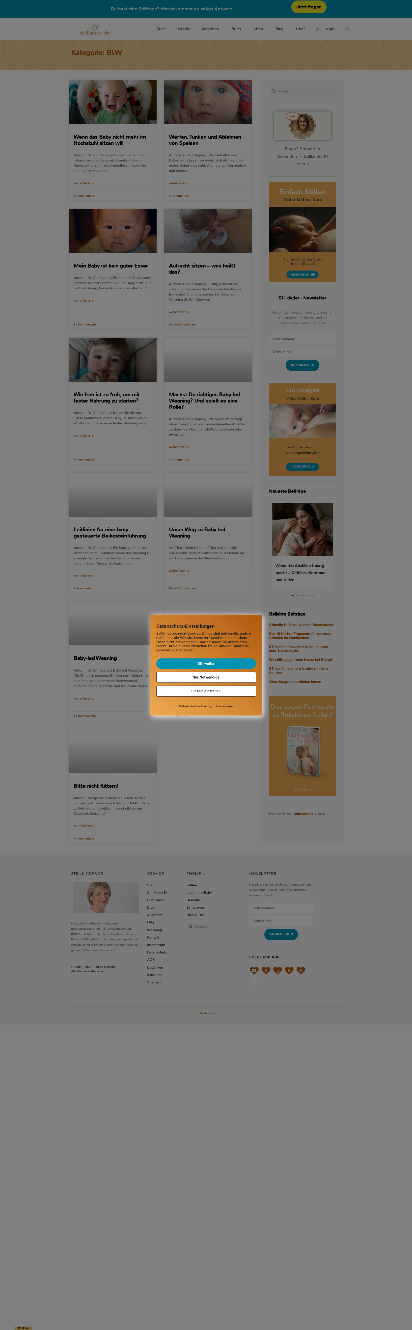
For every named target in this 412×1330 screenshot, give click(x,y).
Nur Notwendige (206, 677)
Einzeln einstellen (205, 691)
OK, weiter (206, 663)
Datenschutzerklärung (195, 706)
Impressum (224, 706)
